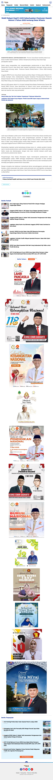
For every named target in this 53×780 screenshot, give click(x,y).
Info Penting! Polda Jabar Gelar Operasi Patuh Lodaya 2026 (20, 721)
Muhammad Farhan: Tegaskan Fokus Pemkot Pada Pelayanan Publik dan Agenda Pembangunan (22, 750)
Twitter (30, 770)
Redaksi (18, 772)
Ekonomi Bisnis (24, 5)
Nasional (38, 5)
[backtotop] (26, 762)
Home (3, 5)
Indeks (16, 5)
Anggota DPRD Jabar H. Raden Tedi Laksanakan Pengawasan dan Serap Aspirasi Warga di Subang (22, 736)
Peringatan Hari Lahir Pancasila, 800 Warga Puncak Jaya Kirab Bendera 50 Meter (21, 729)
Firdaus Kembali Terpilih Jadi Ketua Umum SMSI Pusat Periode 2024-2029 (24, 179)
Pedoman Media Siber (32, 772)
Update (31, 259)
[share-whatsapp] (28, 193)
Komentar (26, 196)
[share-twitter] (25, 193)
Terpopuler (9, 5)
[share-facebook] (23, 193)
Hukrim (32, 5)
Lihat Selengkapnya (26, 756)
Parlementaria (46, 5)
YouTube (33, 770)
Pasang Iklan (23, 772)
